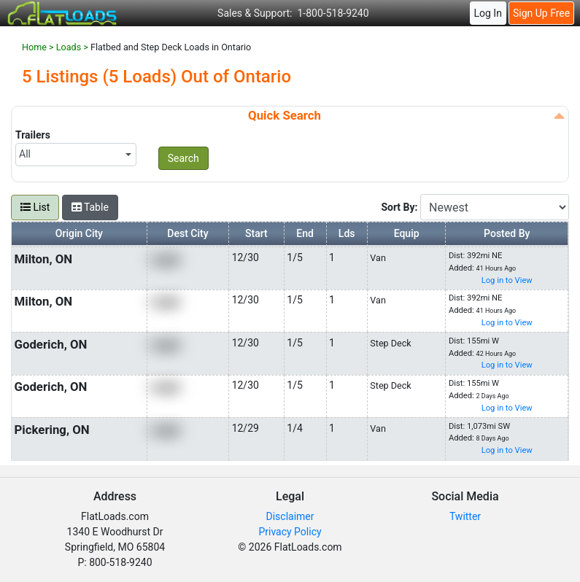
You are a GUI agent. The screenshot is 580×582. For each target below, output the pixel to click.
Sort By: (400, 207)
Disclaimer (290, 516)
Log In (487, 13)
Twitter (465, 516)
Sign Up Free (541, 13)
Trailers (32, 135)
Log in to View (507, 280)
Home (34, 47)
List (35, 207)
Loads (68, 47)
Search (183, 158)
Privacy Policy (289, 532)
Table (90, 207)
